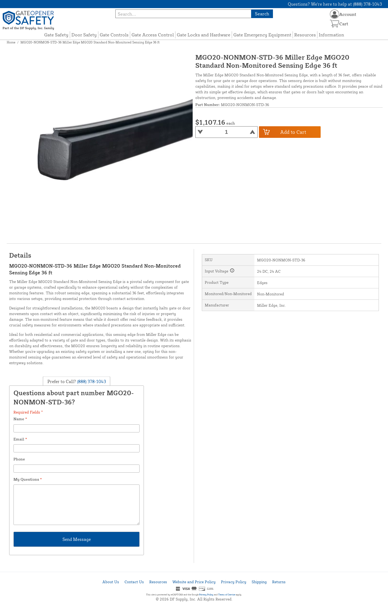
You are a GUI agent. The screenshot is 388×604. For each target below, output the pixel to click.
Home (11, 42)
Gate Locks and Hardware (203, 34)
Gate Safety (56, 34)
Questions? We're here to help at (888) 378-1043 (335, 4)
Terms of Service (226, 594)
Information (331, 34)
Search (262, 13)
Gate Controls (114, 34)
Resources (305, 34)
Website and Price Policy (194, 581)
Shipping (259, 581)
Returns (279, 581)
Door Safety (84, 34)
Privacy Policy (233, 581)
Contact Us (134, 581)
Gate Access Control (152, 34)
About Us (110, 581)
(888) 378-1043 (91, 381)
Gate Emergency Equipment (262, 34)
